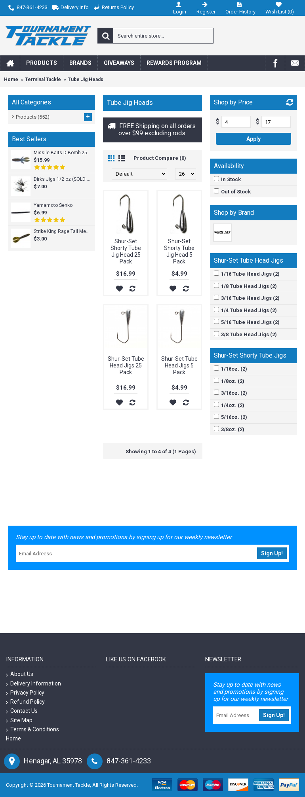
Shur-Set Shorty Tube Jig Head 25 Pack (126, 251)
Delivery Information (33, 683)
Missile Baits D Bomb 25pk (62, 152)
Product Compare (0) (159, 158)
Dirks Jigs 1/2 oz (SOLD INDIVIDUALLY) (62, 179)
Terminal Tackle (43, 79)
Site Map (19, 720)
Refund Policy (25, 702)
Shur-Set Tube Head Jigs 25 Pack (126, 365)
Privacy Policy (25, 692)
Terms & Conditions (32, 729)
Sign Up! (272, 553)
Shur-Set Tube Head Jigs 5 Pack (179, 365)
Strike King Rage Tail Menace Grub (62, 231)
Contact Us (22, 711)
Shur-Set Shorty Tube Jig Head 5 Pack (179, 251)
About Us (19, 674)
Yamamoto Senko (53, 205)
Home (11, 79)
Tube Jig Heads (85, 79)
